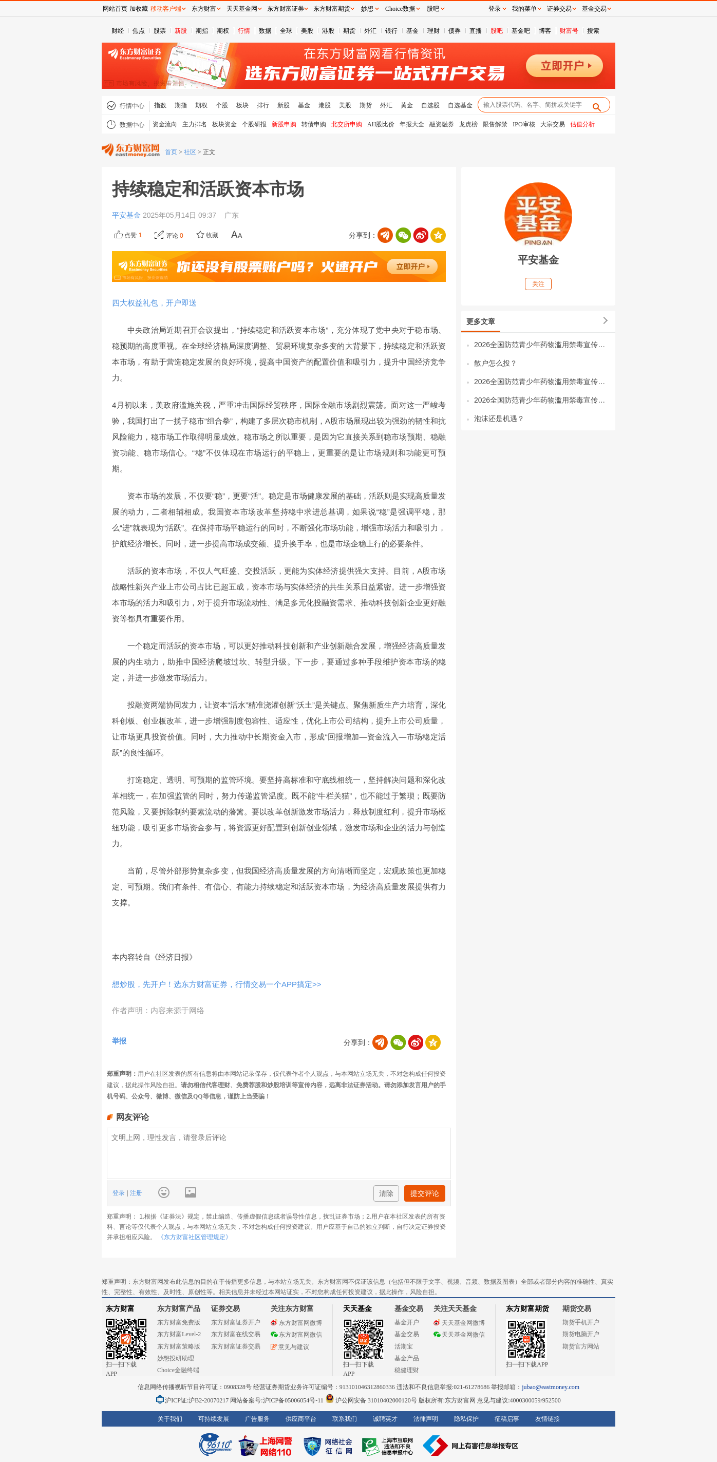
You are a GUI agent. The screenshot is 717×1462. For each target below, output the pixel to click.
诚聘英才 (385, 1418)
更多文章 (480, 321)
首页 (171, 152)
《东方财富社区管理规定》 (195, 1237)
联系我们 (344, 1418)
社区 (190, 152)
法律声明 (425, 1418)
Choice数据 (400, 8)
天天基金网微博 (459, 1322)
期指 (202, 30)
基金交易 (406, 1334)
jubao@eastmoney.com (550, 1387)
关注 (538, 284)
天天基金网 (242, 8)
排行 (263, 105)
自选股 (430, 105)
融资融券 (441, 124)
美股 (307, 30)
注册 (135, 1193)
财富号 (569, 30)
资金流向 (165, 124)
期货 (349, 30)
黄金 (407, 105)
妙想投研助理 (175, 1358)
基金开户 (406, 1322)
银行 (391, 30)
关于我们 (170, 1418)
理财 (433, 30)
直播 (475, 30)
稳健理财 (406, 1370)
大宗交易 (552, 124)
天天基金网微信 (459, 1334)
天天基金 (357, 1309)
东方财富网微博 (296, 1322)
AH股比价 (380, 124)
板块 (242, 105)
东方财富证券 (285, 8)
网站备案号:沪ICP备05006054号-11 (277, 1400)
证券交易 (559, 8)
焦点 (139, 30)
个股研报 (254, 124)
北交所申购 (346, 124)
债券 (454, 30)
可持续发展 (213, 1418)
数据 (265, 30)
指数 (160, 105)
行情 (244, 30)
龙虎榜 (468, 124)
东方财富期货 (527, 1309)
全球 (286, 30)
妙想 (367, 8)
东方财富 (120, 1309)
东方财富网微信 (296, 1334)
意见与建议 (290, 1347)
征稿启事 (507, 1418)
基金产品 (406, 1358)
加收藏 (138, 8)
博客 (545, 30)
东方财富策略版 (178, 1346)
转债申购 (313, 124)
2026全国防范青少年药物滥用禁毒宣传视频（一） (542, 400)
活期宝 (403, 1346)
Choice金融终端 (178, 1370)
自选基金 (460, 105)
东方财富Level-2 (179, 1334)
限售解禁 (495, 124)
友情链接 (547, 1418)
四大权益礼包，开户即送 (154, 302)
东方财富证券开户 (235, 1322)
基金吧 (521, 30)
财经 (117, 30)
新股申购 (284, 124)
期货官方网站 (580, 1346)
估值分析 (582, 124)
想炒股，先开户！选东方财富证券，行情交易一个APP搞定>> (217, 984)
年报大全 (412, 124)
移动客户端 (165, 8)
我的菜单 (524, 8)
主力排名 (194, 124)
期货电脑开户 (580, 1334)
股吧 (496, 30)
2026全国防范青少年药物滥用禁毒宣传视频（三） (542, 344)
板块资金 (224, 124)
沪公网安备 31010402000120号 (371, 1400)
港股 (328, 30)
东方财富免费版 (178, 1322)
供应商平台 (301, 1418)
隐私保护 (466, 1418)
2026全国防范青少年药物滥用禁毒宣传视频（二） (542, 381)
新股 (181, 30)
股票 (160, 30)
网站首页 (115, 8)
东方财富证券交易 (235, 1346)
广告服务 (257, 1418)
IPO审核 (524, 124)
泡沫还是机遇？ (499, 418)
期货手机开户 (580, 1322)
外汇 (370, 30)
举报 (119, 1041)
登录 (119, 1193)
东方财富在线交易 (235, 1334)
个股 (222, 105)
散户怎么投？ (495, 363)
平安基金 (127, 215)
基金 (412, 30)
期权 (223, 30)
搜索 (593, 30)
